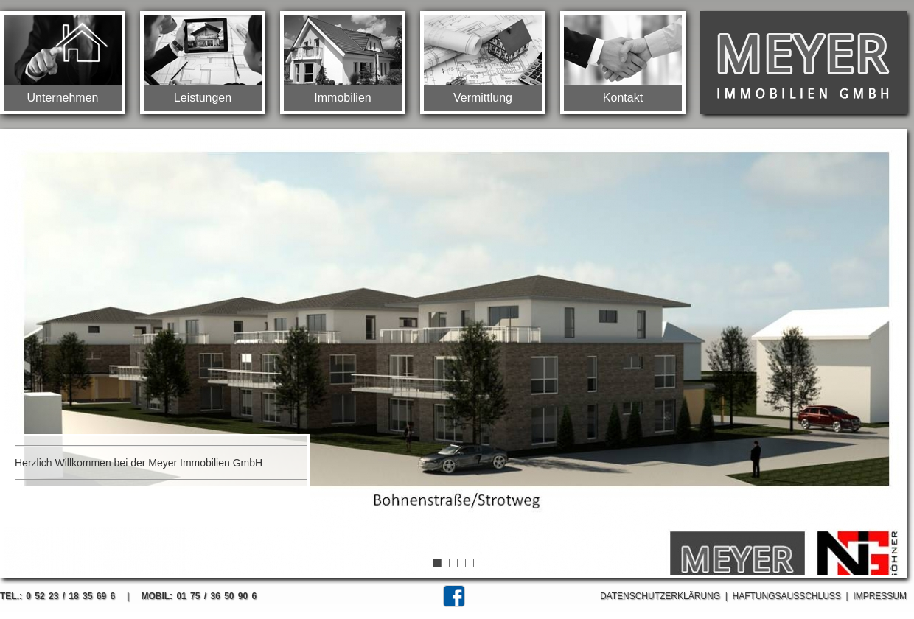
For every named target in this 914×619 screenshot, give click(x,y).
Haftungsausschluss (787, 596)
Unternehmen (63, 97)
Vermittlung (482, 97)
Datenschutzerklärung (660, 596)
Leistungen (202, 97)
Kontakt (623, 97)
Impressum (880, 596)
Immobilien (342, 97)
